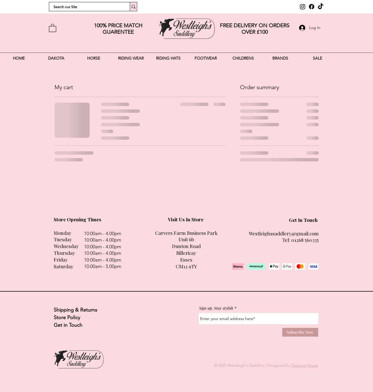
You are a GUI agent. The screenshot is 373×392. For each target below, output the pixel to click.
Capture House (304, 365)
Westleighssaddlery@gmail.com (284, 233)
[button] (52, 27)
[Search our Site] (85, 7)
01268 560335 (305, 240)
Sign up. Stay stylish (216, 308)
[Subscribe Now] (300, 332)
